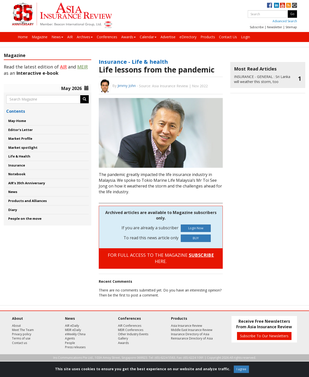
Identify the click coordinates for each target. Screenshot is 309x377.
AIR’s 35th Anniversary (26, 183)
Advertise (168, 36)
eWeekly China (75, 334)
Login (245, 36)
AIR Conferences (129, 326)
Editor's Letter (20, 130)
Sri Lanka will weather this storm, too (262, 79)
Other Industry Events (133, 334)
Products (207, 36)
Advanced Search (284, 21)
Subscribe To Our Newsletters (264, 336)
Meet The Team (23, 330)
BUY (196, 238)
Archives (85, 36)
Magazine (40, 36)
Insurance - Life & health (133, 61)
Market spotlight (23, 147)
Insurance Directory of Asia (190, 334)
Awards (128, 36)
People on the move (25, 218)
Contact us (19, 343)
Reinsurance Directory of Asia (192, 338)
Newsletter (274, 27)
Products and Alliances (27, 200)
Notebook (17, 174)
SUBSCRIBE (201, 255)
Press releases (75, 347)
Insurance (16, 165)
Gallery (123, 338)
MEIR (82, 67)
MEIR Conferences (130, 330)
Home (23, 36)
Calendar (148, 36)
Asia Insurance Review (186, 326)
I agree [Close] (241, 369)
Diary (12, 210)
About (16, 326)
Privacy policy (21, 334)
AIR (70, 36)
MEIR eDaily (73, 330)
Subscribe (257, 27)
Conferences (107, 36)
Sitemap (291, 27)
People (70, 343)
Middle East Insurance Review (191, 330)
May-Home (17, 120)
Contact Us (228, 36)
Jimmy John (127, 85)
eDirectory (188, 36)
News (57, 36)
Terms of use (21, 338)
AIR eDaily (72, 326)
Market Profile (20, 138)
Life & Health (19, 156)
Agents (70, 338)
